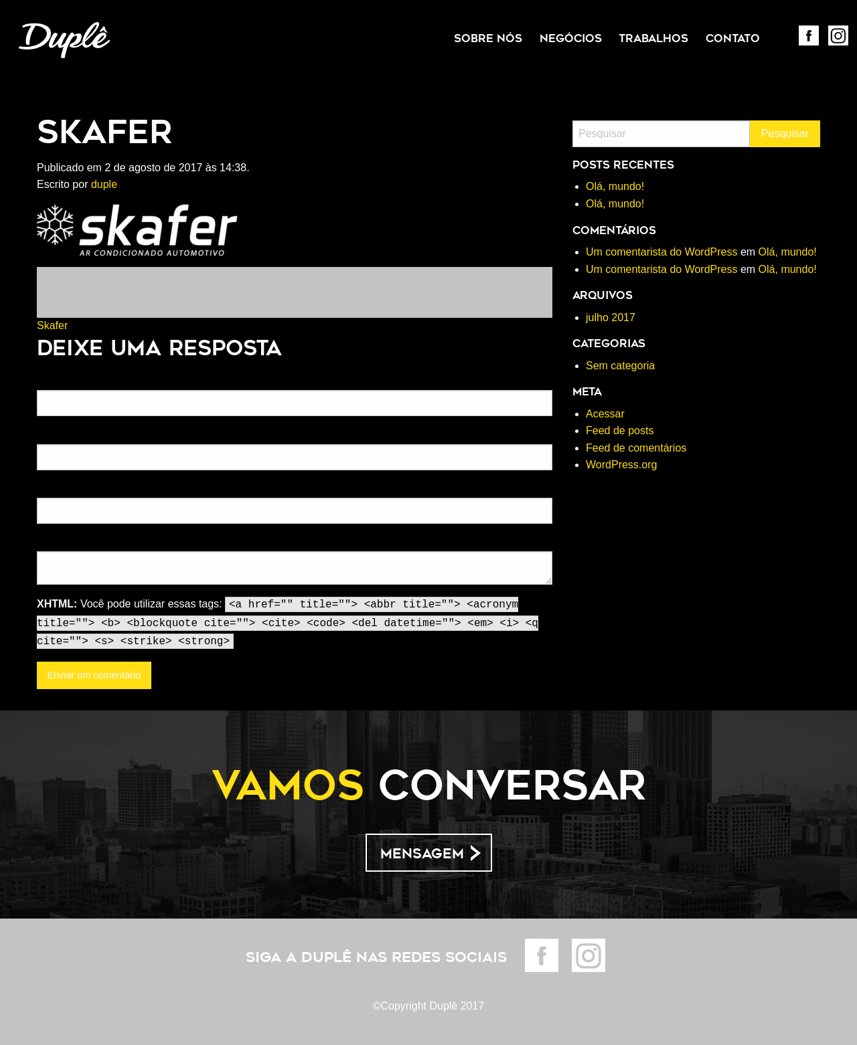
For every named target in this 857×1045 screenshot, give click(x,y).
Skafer (52, 325)
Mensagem (422, 854)
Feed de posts (619, 430)
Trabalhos (653, 38)
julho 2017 (610, 317)
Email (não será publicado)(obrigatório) (118, 435)
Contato (733, 38)
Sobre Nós (488, 38)
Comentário (61, 542)
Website (53, 489)
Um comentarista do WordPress (661, 252)
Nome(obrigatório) (74, 381)
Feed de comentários (636, 448)
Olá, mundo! (615, 186)
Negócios (571, 38)
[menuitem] (488, 38)
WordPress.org (621, 464)
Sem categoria (620, 365)
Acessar (605, 413)
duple (104, 184)
